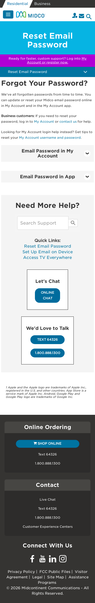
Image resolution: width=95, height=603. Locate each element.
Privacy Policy (21, 572)
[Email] (81, 16)
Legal (37, 577)
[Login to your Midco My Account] (74, 16)
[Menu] (8, 14)
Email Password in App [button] (55, 177)
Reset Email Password (47, 246)
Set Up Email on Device (47, 251)
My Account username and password (50, 137)
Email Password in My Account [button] (56, 153)
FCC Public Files (54, 572)
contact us (68, 121)
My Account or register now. (57, 60)
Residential (17, 4)
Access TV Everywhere (47, 257)
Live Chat (48, 499)
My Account (44, 121)
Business (42, 4)
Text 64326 (47, 339)
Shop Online (47, 443)
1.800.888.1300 (47, 353)
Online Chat (47, 295)
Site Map (55, 577)
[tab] (47, 153)
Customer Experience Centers (48, 526)
